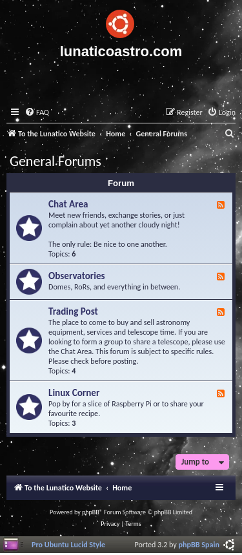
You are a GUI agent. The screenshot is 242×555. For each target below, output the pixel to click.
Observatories (76, 276)
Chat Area (68, 204)
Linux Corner (73, 393)
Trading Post (73, 311)
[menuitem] (37, 112)
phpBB (90, 512)
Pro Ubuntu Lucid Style (68, 544)
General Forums (55, 161)
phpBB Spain (199, 544)
